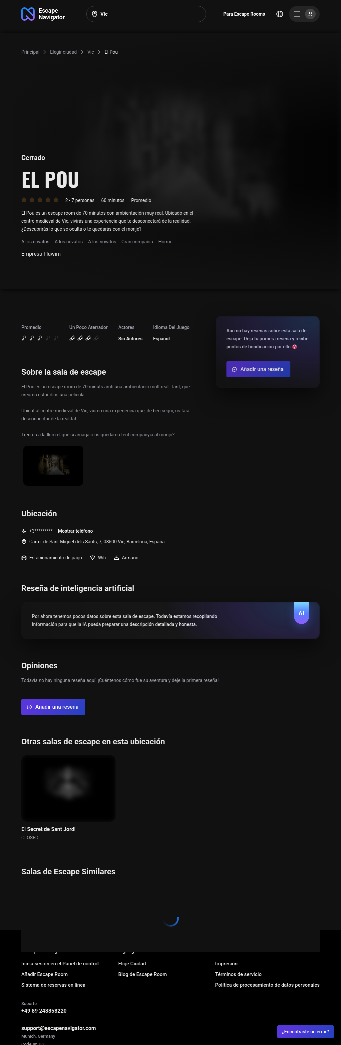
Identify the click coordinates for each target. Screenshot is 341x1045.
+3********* (41, 531)
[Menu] (304, 14)
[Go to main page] (43, 14)
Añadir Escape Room (44, 974)
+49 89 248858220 (44, 1011)
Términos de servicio (238, 974)
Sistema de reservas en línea (53, 985)
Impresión (226, 964)
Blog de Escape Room (142, 974)
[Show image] (53, 466)
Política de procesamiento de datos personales (267, 985)
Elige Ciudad (132, 964)
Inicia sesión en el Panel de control (60, 964)
